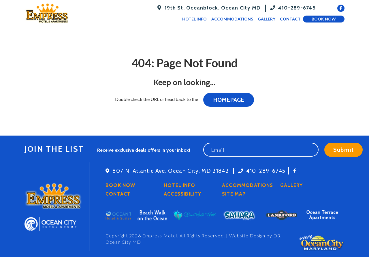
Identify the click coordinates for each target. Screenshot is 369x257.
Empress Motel (159, 235)
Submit (343, 149)
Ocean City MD (123, 242)
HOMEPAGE (228, 99)
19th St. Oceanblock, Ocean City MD (213, 8)
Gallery (266, 18)
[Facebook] (340, 8)
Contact (290, 18)
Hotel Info (194, 18)
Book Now (324, 18)
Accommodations (232, 18)
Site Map (234, 194)
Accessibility (182, 194)
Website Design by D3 (254, 235)
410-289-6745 (297, 8)
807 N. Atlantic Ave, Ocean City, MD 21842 (170, 171)
